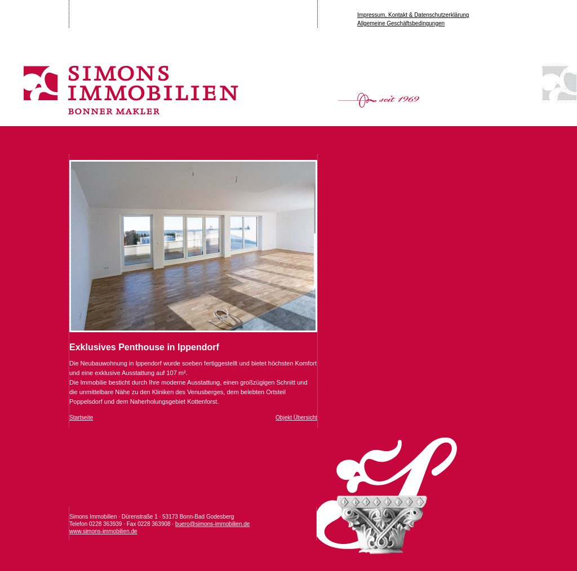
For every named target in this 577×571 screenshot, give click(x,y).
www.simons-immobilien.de (103, 531)
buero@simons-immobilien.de (212, 524)
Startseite (81, 417)
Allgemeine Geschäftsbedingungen (401, 23)
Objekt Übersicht (296, 417)
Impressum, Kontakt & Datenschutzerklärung (413, 15)
